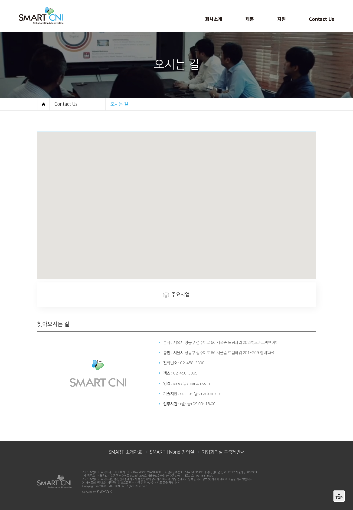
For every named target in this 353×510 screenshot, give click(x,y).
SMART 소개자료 (125, 452)
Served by (97, 491)
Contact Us (66, 104)
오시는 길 (119, 104)
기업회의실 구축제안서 (223, 452)
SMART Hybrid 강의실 (172, 452)
